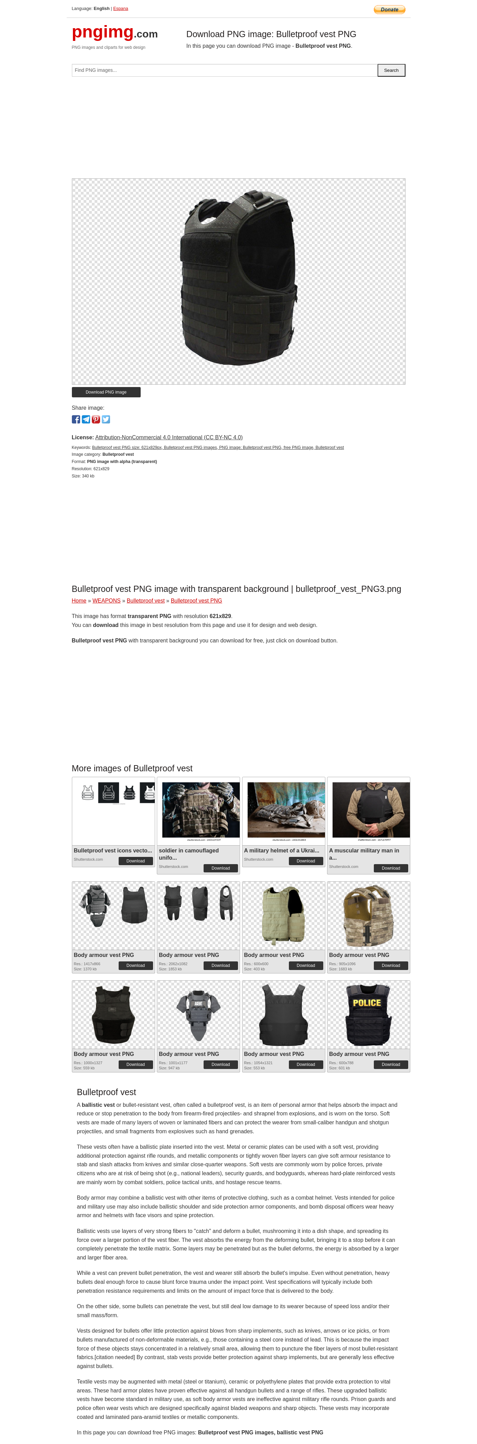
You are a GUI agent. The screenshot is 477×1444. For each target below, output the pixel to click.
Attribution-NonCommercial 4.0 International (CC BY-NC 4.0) (169, 437)
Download (136, 861)
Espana (120, 8)
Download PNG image (106, 392)
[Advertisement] (238, 130)
